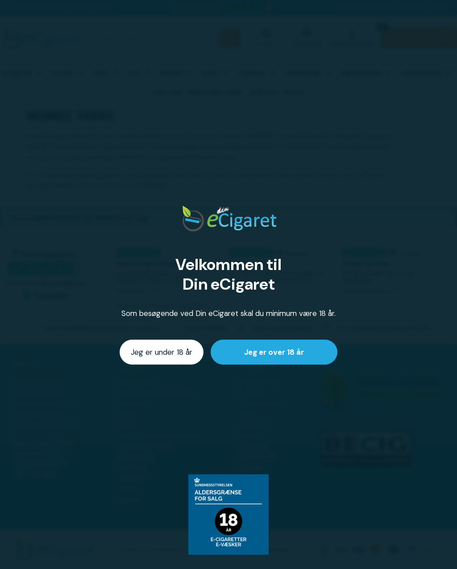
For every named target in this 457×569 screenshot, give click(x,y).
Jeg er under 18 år (161, 352)
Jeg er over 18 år (274, 352)
